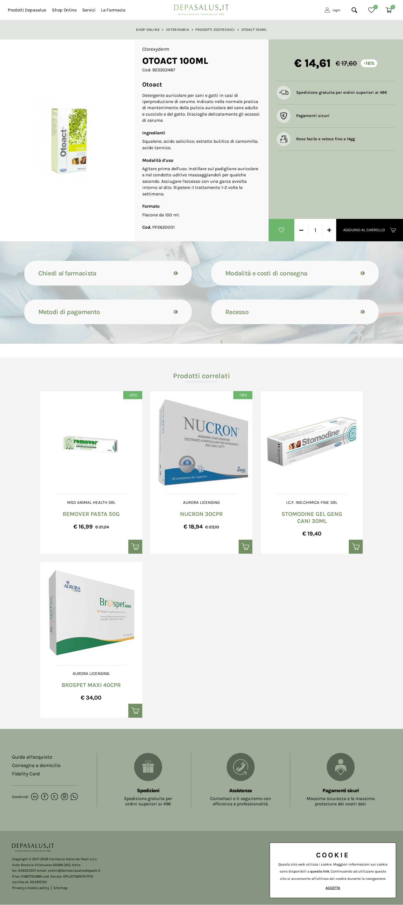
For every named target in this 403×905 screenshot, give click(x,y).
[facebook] (44, 797)
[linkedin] (34, 797)
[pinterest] (63, 797)
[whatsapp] (73, 797)
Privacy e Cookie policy (30, 888)
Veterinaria (177, 29)
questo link (319, 871)
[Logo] (201, 8)
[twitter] (54, 797)
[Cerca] (354, 10)
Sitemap (60, 888)
